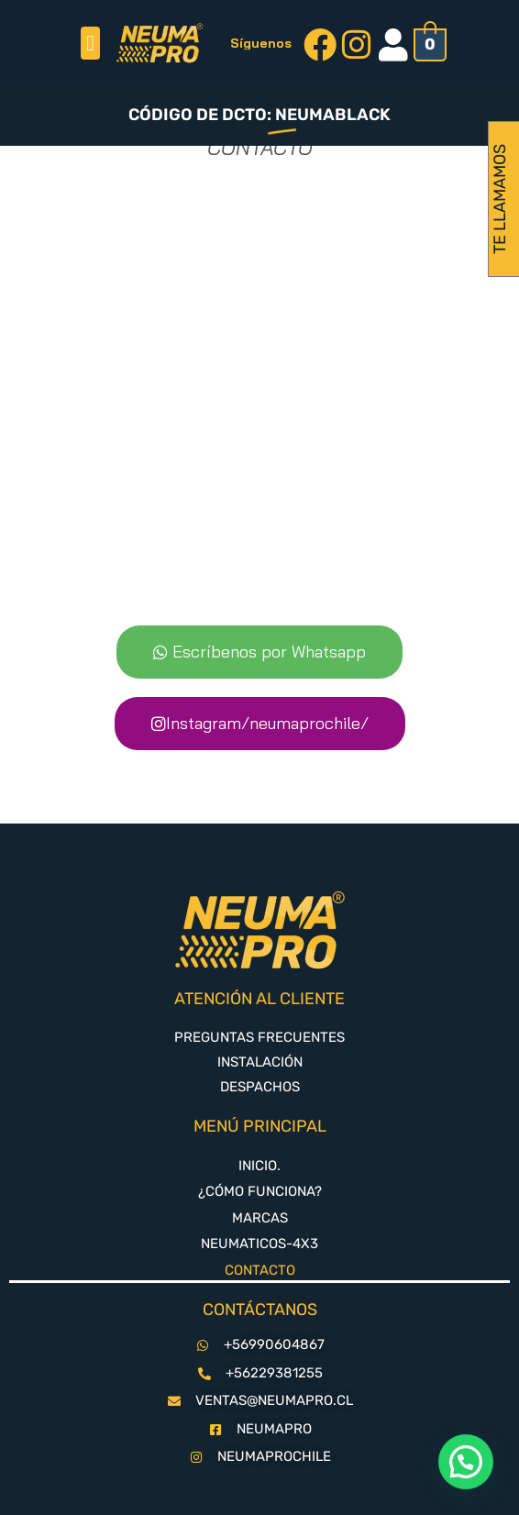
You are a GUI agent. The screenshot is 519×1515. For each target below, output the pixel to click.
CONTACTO (260, 1270)
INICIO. (259, 1165)
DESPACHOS (260, 1086)
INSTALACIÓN (260, 1062)
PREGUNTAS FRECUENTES (259, 1037)
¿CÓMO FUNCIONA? (260, 1191)
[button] (90, 43)
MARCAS (260, 1218)
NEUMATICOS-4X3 (259, 1243)
